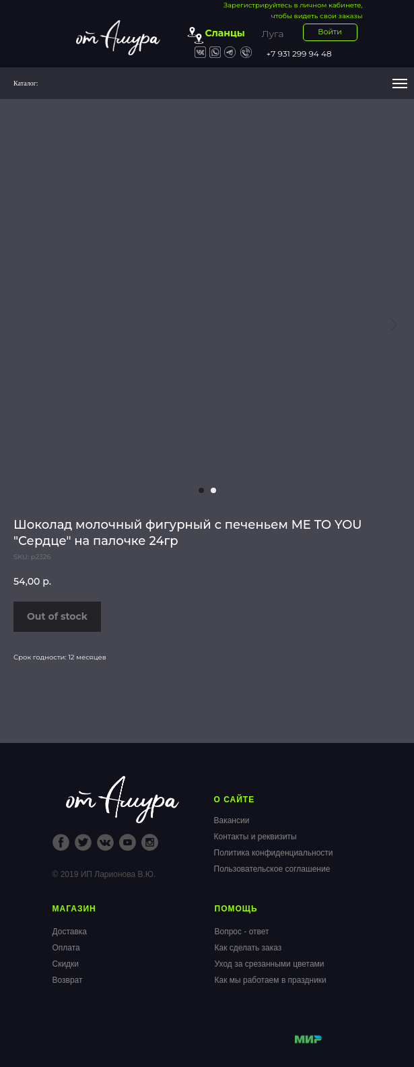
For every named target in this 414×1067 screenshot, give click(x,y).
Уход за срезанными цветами (269, 964)
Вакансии (232, 820)
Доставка (70, 931)
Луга (273, 34)
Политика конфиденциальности (273, 853)
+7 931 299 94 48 (299, 53)
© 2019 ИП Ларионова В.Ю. (104, 874)
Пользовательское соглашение (272, 869)
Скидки (66, 964)
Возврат (68, 980)
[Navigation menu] (399, 83)
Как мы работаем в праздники (270, 980)
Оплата (66, 947)
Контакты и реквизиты (255, 836)
